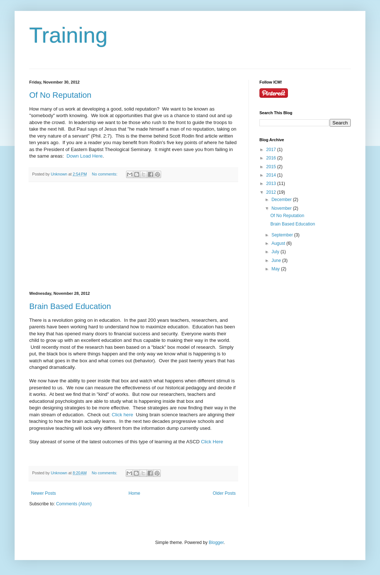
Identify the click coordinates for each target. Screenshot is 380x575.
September (282, 235)
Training (68, 35)
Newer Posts (43, 493)
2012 (271, 192)
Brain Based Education (70, 306)
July (276, 251)
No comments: (105, 174)
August (278, 243)
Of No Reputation (60, 95)
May (276, 268)
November (282, 208)
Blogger (216, 542)
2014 (271, 175)
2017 (271, 149)
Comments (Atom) (73, 503)
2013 (271, 183)
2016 (271, 158)
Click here (122, 414)
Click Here (212, 441)
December (282, 199)
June (276, 260)
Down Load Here (84, 156)
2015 (271, 166)
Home (134, 493)
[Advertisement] (133, 236)
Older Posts (224, 493)
